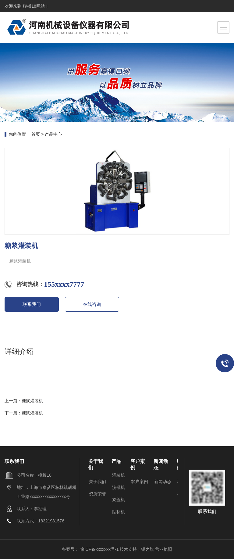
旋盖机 (118, 499)
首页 (35, 134)
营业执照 (163, 549)
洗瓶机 (118, 487)
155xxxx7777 (64, 284)
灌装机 (118, 475)
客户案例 (139, 481)
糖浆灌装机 (32, 400)
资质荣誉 (97, 493)
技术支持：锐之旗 (137, 549)
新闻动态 (162, 481)
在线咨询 (92, 304)
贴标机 (118, 511)
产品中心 (53, 134)
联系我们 (32, 304)
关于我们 (97, 481)
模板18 (29, 6)
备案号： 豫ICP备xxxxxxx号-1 (91, 549)
